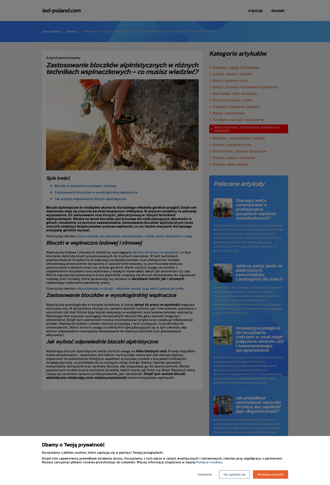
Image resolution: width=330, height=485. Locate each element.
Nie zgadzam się (234, 474)
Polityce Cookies (209, 462)
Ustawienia (204, 474)
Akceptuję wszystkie (270, 474)
